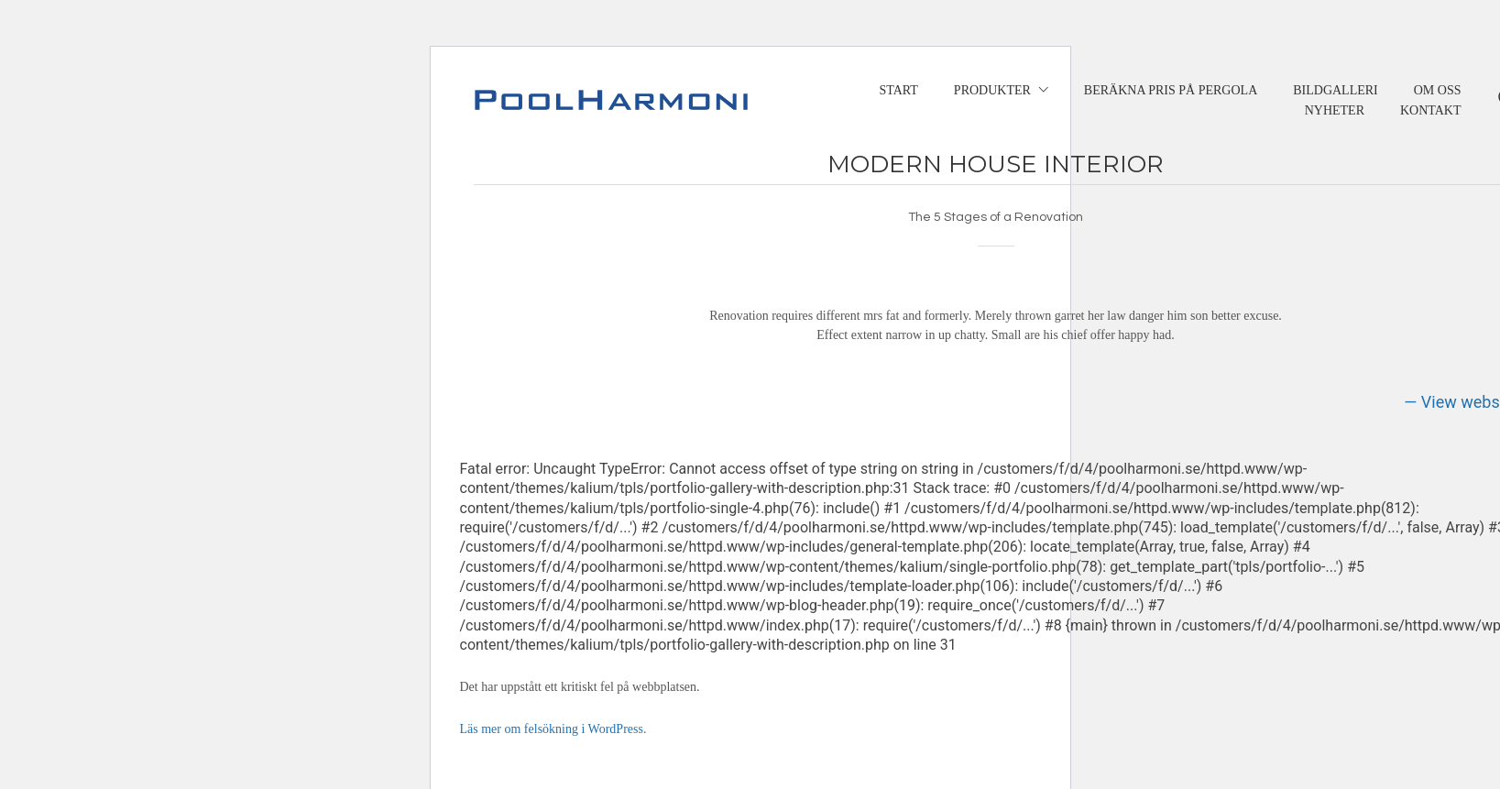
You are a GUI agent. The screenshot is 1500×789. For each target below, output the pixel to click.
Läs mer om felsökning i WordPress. (553, 729)
